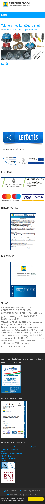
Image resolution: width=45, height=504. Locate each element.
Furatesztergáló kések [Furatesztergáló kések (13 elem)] (11, 327)
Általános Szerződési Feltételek (11, 454)
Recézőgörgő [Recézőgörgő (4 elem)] (37, 335)
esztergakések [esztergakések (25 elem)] (29, 315)
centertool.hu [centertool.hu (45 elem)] (9, 313)
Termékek (6, 30)
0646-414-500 (12, 491)
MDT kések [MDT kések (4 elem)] (18, 332)
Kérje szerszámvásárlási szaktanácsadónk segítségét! (18, 447)
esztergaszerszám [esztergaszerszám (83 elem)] (13, 321)
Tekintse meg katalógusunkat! (20, 25)
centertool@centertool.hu (32, 491)
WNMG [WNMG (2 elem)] (24, 346)
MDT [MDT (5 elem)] (12, 332)
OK (35, 499)
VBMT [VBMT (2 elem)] (33, 341)
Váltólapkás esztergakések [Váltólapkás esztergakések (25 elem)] (15, 344)
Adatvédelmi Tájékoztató (9, 449)
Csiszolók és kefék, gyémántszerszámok (25, 30)
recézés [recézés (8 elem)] (9, 335)
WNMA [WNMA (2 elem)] (19, 346)
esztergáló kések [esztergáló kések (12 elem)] (8, 324)
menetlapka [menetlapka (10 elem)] (28, 332)
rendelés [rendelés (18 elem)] (12, 337)
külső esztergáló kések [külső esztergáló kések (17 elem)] (26, 329)
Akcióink (4, 451)
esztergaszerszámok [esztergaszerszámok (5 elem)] (34, 322)
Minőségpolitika (6, 456)
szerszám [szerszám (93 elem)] (24, 337)
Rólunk (3, 461)
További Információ (15, 502)
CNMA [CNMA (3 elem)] (40, 313)
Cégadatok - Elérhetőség (9, 458)
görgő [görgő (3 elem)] (40, 327)
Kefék (5, 63)
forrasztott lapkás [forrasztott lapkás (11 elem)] (25, 324)
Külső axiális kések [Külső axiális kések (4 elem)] (7, 330)
